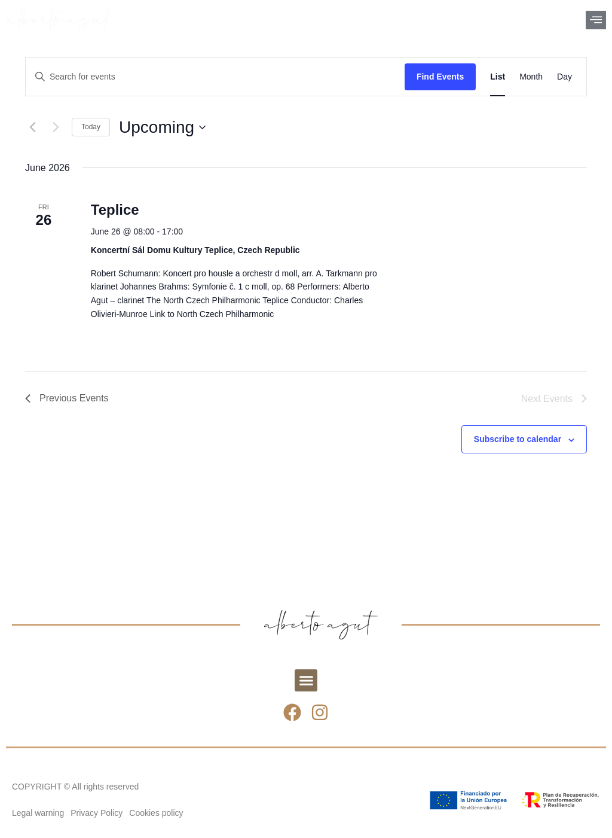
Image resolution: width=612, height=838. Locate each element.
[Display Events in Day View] (564, 77)
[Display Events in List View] (497, 77)
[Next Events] (55, 127)
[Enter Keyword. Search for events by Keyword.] (215, 77)
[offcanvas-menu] (596, 20)
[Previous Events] (32, 127)
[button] (306, 680)
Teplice (115, 210)
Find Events (440, 76)
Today (90, 127)
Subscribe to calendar (517, 439)
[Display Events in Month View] (531, 77)
